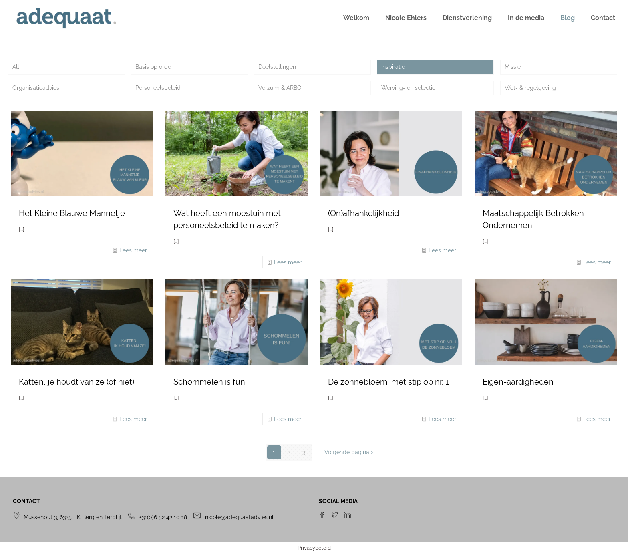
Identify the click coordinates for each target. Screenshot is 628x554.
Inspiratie (393, 67)
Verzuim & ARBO (280, 88)
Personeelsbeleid (158, 88)
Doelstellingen (277, 67)
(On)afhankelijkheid (363, 213)
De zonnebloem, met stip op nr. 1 (388, 382)
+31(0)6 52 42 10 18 (163, 517)
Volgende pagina (349, 452)
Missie (513, 67)
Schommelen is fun (209, 382)
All (15, 67)
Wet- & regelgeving (530, 88)
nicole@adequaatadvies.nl (239, 517)
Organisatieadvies (35, 88)
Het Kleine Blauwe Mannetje (72, 213)
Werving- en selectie (408, 88)
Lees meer (133, 250)
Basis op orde (153, 67)
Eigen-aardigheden (518, 382)
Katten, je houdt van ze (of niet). (77, 382)
